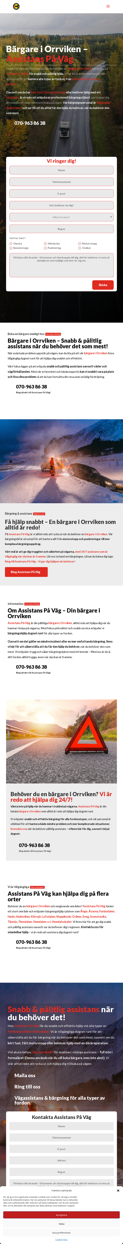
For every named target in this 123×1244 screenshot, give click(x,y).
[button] (118, 1190)
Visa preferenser (61, 1232)
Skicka (103, 285)
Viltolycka (52, 243)
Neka (61, 1223)
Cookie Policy (61, 1239)
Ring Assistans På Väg (25, 572)
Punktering (52, 248)
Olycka (15, 243)
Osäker (84, 248)
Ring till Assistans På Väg (20, 561)
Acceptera (61, 1215)
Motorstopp (87, 243)
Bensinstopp (19, 248)
